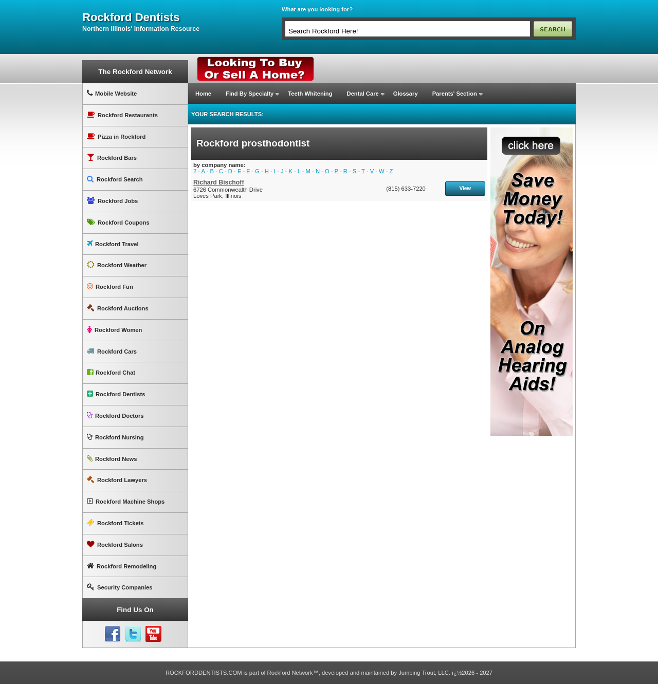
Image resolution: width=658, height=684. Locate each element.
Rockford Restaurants (122, 115)
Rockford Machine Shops (125, 501)
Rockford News (112, 459)
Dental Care (363, 93)
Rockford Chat (111, 372)
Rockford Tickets (115, 523)
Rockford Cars (112, 351)
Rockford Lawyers (117, 480)
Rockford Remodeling (121, 566)
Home (203, 93)
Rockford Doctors (115, 415)
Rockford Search (115, 179)
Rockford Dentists (116, 394)
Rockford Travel (113, 244)
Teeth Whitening (310, 93)
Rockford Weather (117, 265)
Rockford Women (114, 330)
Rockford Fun (110, 286)
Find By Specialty (249, 93)
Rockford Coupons (118, 222)
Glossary (405, 93)
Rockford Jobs (112, 201)
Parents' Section (454, 93)
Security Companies (120, 587)
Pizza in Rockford (116, 136)
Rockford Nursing (115, 437)
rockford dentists (130, 17)
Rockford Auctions (118, 308)
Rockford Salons (115, 544)
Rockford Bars (112, 157)
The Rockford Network (135, 72)
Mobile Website (112, 93)
